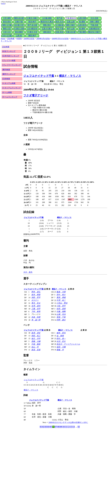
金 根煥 (60, 336)
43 (79, 427)
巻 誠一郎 (35, 320)
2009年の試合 (29, 39)
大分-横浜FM (32, 29)
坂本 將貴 (35, 295)
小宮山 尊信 (62, 303)
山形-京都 (82, 18)
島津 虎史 (35, 333)
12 (68, 427)
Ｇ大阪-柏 (59, 25)
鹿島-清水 (47, 25)
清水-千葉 (59, 29)
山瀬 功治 (61, 314)
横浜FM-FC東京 (47, 22)
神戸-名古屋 (32, 25)
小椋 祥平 (61, 306)
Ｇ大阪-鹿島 (47, 18)
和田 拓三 (35, 336)
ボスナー (35, 300)
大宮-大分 (7, 32)
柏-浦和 (82, 29)
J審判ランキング (8, 74)
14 (73, 427)
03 (46, 427)
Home (3, 3)
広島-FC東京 (47, 29)
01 (41, 427)
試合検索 (10, 39)
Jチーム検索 (7, 92)
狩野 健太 (61, 320)
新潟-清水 (7, 22)
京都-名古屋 (70, 32)
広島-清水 (59, 32)
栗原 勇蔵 (61, 297)
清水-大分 (59, 22)
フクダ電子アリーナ (35, 95)
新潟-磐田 (19, 32)
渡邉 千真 (61, 317)
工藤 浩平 (35, 309)
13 (71, 427)
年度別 (19, 39)
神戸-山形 (71, 29)
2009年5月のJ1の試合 (60, 39)
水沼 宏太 (61, 341)
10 (63, 427)
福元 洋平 (35, 338)
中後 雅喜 (35, 344)
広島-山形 (71, 22)
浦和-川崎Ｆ (70, 25)
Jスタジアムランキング (11, 88)
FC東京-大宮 (32, 32)
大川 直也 (27, 272)
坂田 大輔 (61, 347)
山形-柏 (19, 35)
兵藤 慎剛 (61, 311)
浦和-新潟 (47, 32)
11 (66, 427)
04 (48, 427)
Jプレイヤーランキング (11, 65)
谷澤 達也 (35, 306)
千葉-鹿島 (82, 32)
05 (51, 427)
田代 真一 (61, 338)
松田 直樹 (61, 309)
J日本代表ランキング (10, 56)
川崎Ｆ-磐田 (94, 22)
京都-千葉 (19, 22)
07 (56, 427)
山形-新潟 (82, 25)
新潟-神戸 (32, 22)
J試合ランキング (8, 51)
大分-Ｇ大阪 (7, 35)
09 (61, 427)
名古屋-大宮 (19, 25)
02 (43, 427)
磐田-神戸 (32, 35)
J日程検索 (6, 79)
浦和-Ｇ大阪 (7, 25)
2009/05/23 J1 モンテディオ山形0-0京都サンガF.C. (68, 422)
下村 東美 (35, 311)
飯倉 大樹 (61, 292)
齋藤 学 (60, 350)
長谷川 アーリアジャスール (68, 344)
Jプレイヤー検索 (8, 60)
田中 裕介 (61, 295)
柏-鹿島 (82, 22)
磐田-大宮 (7, 29)
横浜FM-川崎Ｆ (94, 32)
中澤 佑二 (61, 300)
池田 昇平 (35, 297)
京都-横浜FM (94, 29)
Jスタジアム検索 (8, 83)
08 (58, 427)
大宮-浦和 (7, 18)
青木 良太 (35, 303)
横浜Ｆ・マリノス (70, 75)
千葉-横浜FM (71, 18)
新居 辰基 (35, 350)
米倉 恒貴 (35, 317)
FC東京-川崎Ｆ (32, 18)
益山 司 (35, 347)
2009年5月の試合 (43, 39)
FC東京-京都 (19, 29)
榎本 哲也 (61, 333)
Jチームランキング (9, 97)
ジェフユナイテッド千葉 (38, 75)
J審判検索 (6, 70)
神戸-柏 (59, 18)
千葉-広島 (94, 25)
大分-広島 (94, 18)
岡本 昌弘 (35, 292)
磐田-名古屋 (19, 18)
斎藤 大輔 (35, 341)
